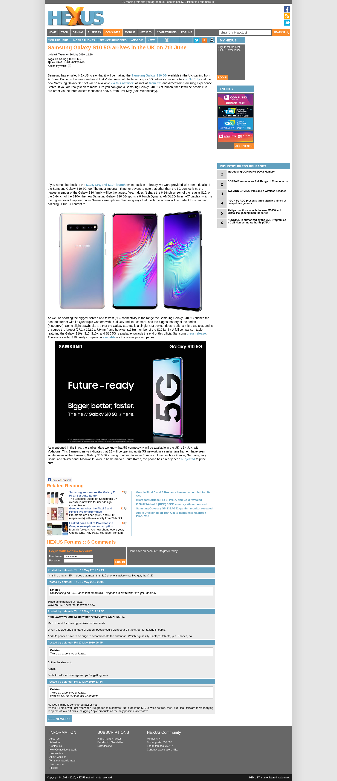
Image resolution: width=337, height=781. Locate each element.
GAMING (78, 32)
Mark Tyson (58, 54)
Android (137, 40)
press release (196, 333)
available (109, 337)
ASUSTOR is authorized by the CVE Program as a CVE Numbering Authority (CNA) (257, 221)
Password (55, 560)
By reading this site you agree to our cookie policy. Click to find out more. (167, 1)
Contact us (55, 745)
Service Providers (113, 40)
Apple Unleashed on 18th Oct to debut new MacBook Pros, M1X (171, 514)
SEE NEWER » (59, 719)
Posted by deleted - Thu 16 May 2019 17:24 (76, 570)
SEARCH (281, 32)
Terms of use (56, 764)
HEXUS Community (164, 732)
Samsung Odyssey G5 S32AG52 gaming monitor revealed (174, 508)
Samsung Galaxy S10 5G (149, 75)
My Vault (61, 65)
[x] (213, 1)
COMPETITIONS (166, 32)
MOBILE (130, 32)
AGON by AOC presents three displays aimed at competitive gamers (257, 202)
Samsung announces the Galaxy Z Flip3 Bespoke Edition (92, 494)
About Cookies (57, 756)
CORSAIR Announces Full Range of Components (258, 181)
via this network (122, 83)
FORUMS (186, 32)
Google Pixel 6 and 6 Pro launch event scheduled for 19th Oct (174, 494)
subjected (188, 459)
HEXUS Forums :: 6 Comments (81, 542)
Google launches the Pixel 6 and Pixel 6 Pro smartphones (90, 510)
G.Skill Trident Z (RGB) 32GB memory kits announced (171, 504)
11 (122, 508)
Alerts (108, 738)
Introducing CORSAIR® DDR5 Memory (251, 171)
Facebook (103, 742)
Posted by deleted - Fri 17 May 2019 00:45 (75, 642)
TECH (64, 32)
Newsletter (117, 742)
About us (54, 738)
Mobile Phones (84, 40)
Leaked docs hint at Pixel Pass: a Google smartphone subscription (91, 524)
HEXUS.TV (145, 32)
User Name (55, 556)
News (151, 40)
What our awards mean (62, 760)
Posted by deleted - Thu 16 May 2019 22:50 (76, 611)
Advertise (54, 742)
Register (164, 551)
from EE (155, 83)
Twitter (117, 738)
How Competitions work (63, 749)
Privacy (53, 767)
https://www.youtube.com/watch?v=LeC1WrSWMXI (81, 616)
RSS (100, 738)
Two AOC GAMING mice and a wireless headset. (257, 191)
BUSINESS (94, 32)
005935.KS (74, 59)
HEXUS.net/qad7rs (73, 62)
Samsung (60, 59)
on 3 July (192, 79)
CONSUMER (112, 32)
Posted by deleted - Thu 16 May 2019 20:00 (76, 582)
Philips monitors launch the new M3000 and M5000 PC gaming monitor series (254, 211)
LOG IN (222, 77)
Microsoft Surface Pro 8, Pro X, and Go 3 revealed (169, 499)
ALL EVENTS (244, 146)
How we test (56, 753)
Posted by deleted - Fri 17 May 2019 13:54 (75, 681)
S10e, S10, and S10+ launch (106, 184)
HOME (53, 32)
